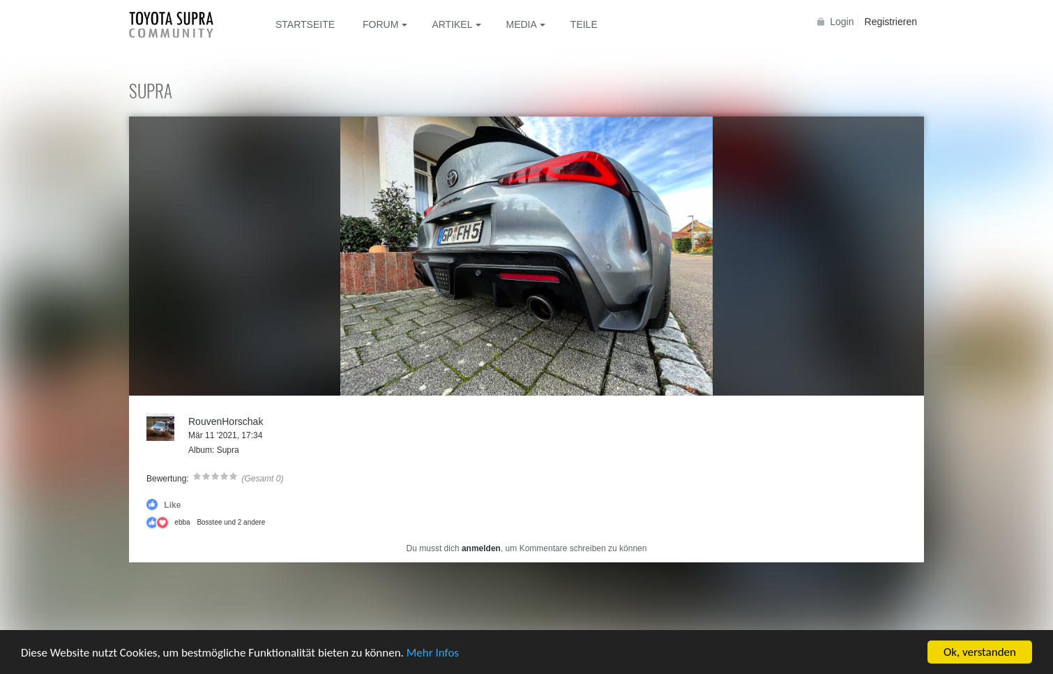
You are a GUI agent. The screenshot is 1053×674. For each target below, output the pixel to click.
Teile (584, 24)
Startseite (305, 24)
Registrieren (891, 21)
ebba (182, 522)
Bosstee (209, 522)
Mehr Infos (433, 654)
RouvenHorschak (225, 421)
